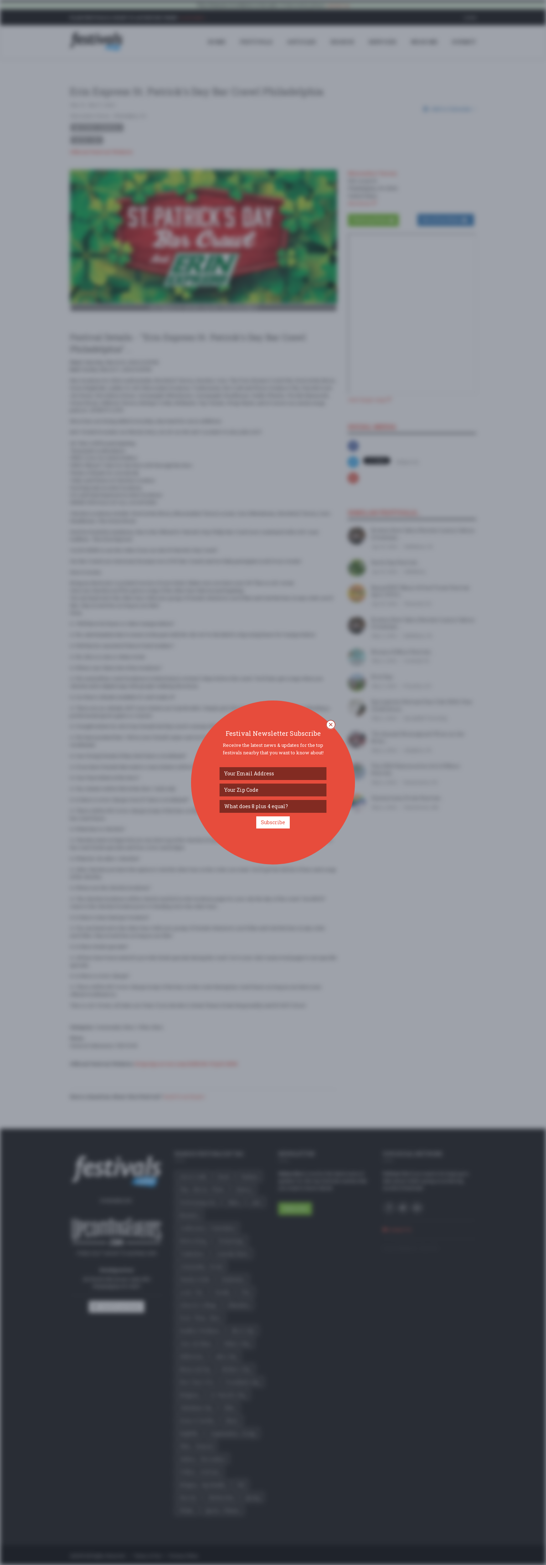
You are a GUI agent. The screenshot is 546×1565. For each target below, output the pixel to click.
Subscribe (273, 822)
